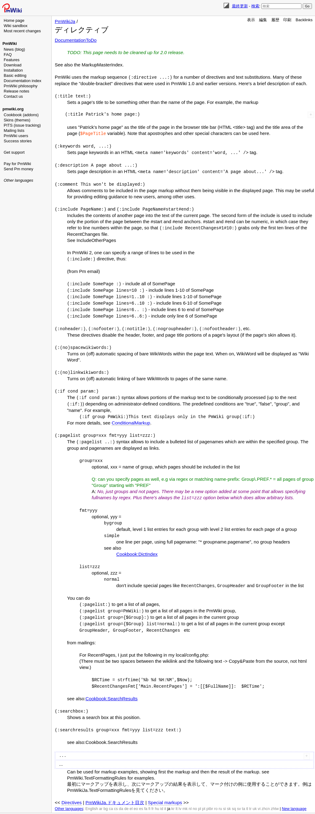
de (126, 795)
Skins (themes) (17, 120)
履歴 (275, 20)
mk (185, 795)
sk (229, 795)
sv (239, 795)
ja (168, 795)
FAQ (8, 54)
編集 (263, 20)
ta (243, 795)
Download (13, 65)
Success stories (18, 141)
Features (11, 59)
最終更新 (240, 6)
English (91, 795)
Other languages (18, 180)
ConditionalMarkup (131, 415)
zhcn (265, 795)
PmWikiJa (65, 21)
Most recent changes (22, 31)
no (195, 795)
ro (215, 795)
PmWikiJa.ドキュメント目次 (115, 789)
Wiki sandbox (15, 25)
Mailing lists (14, 130)
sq (234, 795)
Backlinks (304, 20)
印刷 (287, 20)
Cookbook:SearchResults (112, 686)
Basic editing (15, 75)
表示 (251, 20)
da (121, 795)
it (165, 795)
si (224, 795)
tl (247, 795)
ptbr (209, 795)
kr (172, 795)
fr (152, 795)
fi (149, 795)
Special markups (165, 789)
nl (190, 795)
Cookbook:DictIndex (137, 544)
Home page (14, 20)
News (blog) (14, 49)
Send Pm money (18, 169)
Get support (14, 152)
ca (111, 795)
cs (116, 795)
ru (220, 795)
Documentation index (22, 80)
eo (136, 795)
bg (105, 795)
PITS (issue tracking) (22, 125)
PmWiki (9, 43)
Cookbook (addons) (21, 115)
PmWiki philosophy (21, 86)
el (131, 795)
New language (294, 795)
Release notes (16, 91)
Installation (13, 70)
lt (176, 795)
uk (255, 795)
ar (100, 795)
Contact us (13, 96)
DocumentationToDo (76, 40)
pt (203, 795)
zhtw (275, 795)
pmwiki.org (13, 109)
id (161, 795)
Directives (72, 789)
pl (199, 795)
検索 (255, 6)
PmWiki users (16, 135)
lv (180, 795)
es (141, 795)
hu (157, 795)
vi (259, 795)
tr (250, 795)
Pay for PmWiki (17, 163)
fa (145, 795)
